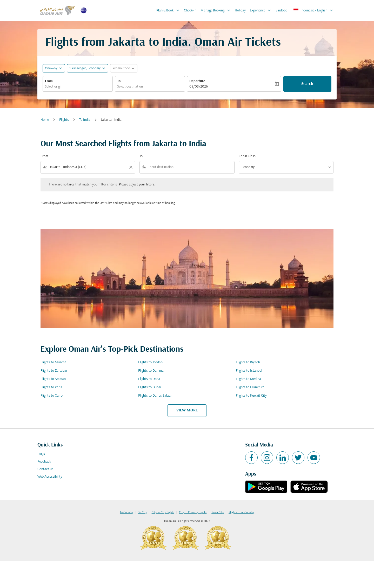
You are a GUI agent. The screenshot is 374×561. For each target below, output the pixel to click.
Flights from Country (241, 512)
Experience (261, 10)
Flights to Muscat (53, 362)
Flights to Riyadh (248, 362)
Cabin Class (247, 156)
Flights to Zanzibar (54, 371)
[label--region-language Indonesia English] (313, 10)
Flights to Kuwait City (251, 396)
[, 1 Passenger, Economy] (85, 68)
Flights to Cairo (52, 396)
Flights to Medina (248, 379)
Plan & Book (169, 10)
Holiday (240, 10)
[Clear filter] (130, 167)
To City (142, 512)
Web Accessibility (49, 477)
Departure (197, 81)
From (49, 81)
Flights (64, 120)
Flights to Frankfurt (250, 387)
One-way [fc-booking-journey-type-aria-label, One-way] (51, 68)
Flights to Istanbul (249, 371)
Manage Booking (217, 10)
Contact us (45, 469)
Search (307, 84)
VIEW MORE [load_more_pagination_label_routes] (187, 410)
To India (84, 120)
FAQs (41, 454)
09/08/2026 (198, 87)
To (119, 81)
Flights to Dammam (152, 371)
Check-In (190, 10)
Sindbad (281, 10)
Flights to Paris (51, 387)
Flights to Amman (53, 379)
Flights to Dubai (149, 387)
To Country (126, 512)
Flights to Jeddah (150, 362)
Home (45, 120)
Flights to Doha (149, 379)
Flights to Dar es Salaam (155, 396)
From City (217, 512)
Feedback (44, 462)
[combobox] (77, 86)
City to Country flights (192, 512)
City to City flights (163, 512)
